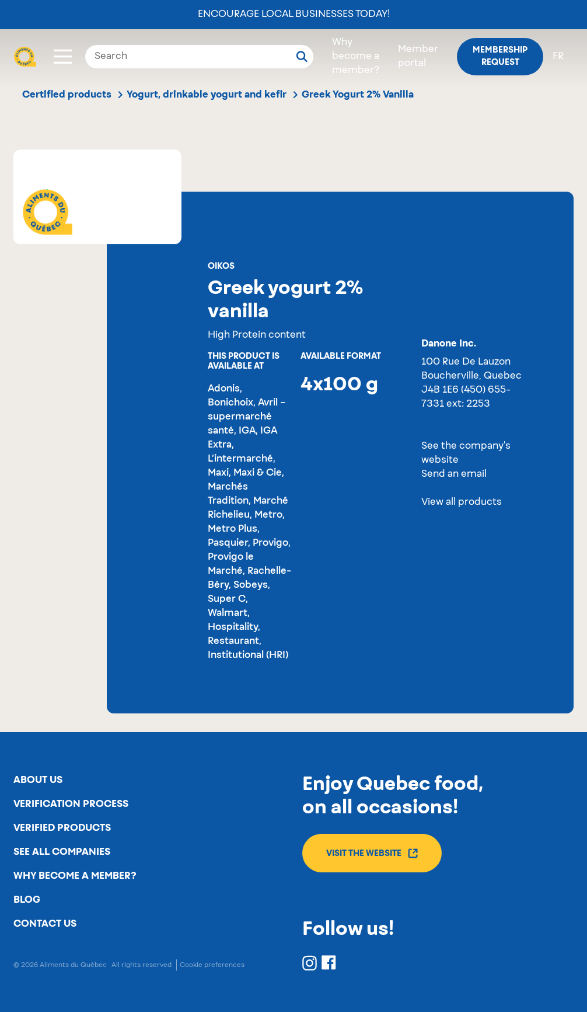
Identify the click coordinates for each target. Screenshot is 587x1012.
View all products (461, 502)
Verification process (70, 804)
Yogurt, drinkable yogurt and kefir (206, 94)
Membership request (500, 56)
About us (37, 780)
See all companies (61, 852)
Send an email (454, 474)
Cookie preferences (212, 965)
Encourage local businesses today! (294, 14)
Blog (26, 899)
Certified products (66, 94)
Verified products (62, 828)
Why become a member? (355, 56)
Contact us (44, 923)
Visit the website (372, 853)
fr (558, 56)
